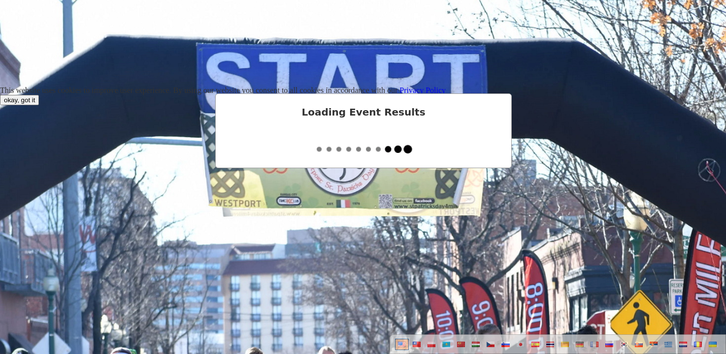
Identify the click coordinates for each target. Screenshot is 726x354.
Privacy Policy (422, 90)
